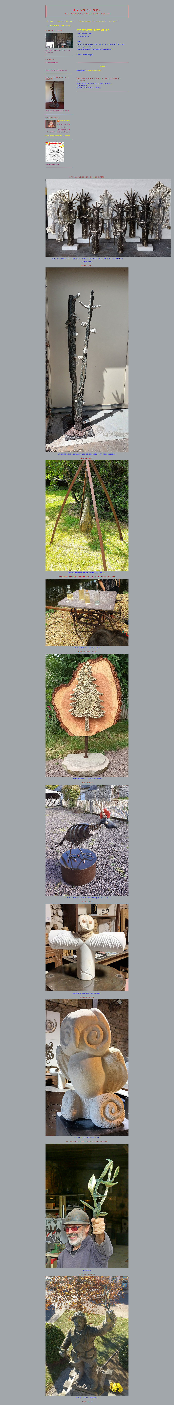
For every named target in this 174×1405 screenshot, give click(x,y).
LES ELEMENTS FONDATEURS (59, 26)
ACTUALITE (113, 21)
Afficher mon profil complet (58, 135)
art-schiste (87, 10)
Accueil (102, 66)
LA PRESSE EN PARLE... (66, 21)
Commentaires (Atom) (93, 71)
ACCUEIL (50, 21)
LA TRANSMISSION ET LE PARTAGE (92, 21)
